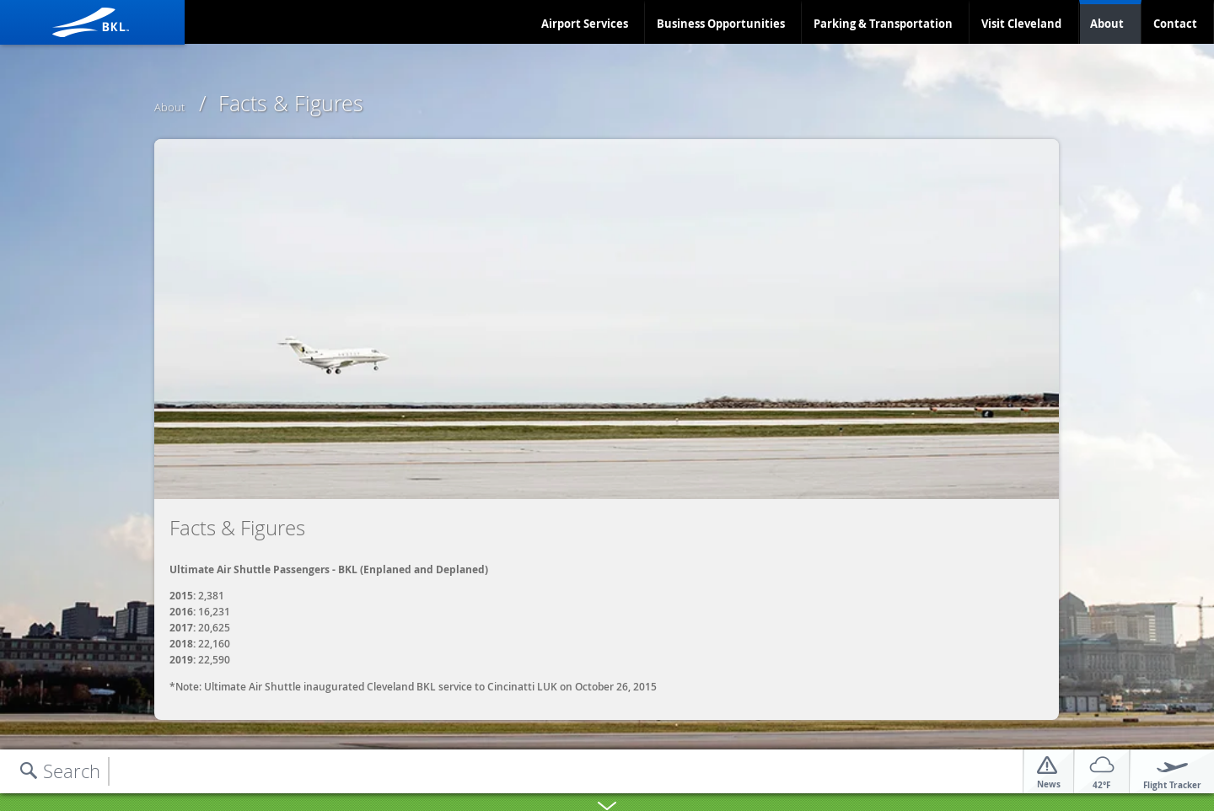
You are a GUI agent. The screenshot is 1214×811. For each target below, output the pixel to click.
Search (71, 771)
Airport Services (584, 23)
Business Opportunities (721, 23)
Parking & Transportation (883, 23)
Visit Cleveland (1021, 23)
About (1107, 23)
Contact (1175, 23)
